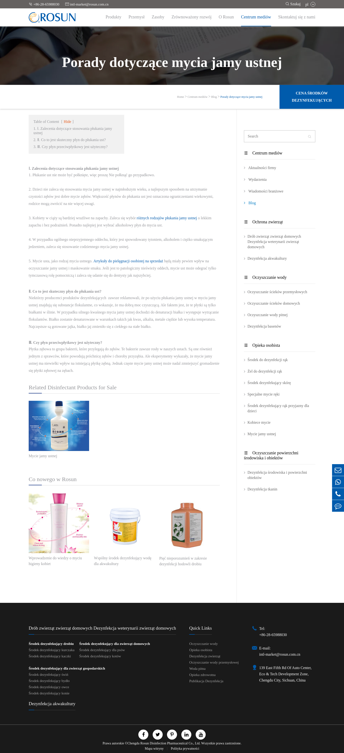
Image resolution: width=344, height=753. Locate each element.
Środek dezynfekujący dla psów (102, 650)
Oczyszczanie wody (265, 277)
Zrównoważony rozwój (191, 17)
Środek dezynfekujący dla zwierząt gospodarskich (67, 668)
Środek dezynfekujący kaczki (50, 656)
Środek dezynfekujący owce (49, 687)
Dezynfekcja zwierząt (204, 656)
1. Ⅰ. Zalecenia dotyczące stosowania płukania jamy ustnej (72, 130)
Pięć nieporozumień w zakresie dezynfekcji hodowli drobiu (183, 561)
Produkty (113, 17)
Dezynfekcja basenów (264, 326)
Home (180, 97)
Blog (214, 97)
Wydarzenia (255, 179)
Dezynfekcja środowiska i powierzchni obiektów (277, 475)
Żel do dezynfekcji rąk (264, 371)
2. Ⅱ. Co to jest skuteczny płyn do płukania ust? (69, 140)
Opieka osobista (262, 345)
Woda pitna (197, 669)
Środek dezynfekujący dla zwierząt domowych (114, 644)
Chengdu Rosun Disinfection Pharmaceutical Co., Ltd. (163, 743)
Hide (67, 122)
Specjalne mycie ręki (263, 394)
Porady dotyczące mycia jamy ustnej (241, 97)
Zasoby (158, 17)
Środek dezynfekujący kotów (100, 656)
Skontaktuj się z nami (296, 17)
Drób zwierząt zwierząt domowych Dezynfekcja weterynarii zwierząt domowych (274, 241)
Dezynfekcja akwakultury (267, 258)
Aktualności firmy (260, 167)
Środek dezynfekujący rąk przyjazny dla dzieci (278, 408)
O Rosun (226, 17)
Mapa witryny (154, 748)
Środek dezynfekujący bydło (49, 681)
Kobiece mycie (258, 422)
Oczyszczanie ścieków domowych (273, 303)
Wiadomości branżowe (263, 191)
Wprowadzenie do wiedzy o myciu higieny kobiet (55, 561)
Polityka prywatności (185, 748)
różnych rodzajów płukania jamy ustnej (167, 218)
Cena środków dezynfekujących (312, 96)
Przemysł (137, 17)
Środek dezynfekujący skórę (269, 383)
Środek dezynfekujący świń (48, 674)
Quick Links (200, 628)
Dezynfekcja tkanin (262, 489)
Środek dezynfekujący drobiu (51, 644)
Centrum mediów (256, 17)
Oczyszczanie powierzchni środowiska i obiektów (271, 455)
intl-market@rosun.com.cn (86, 4)
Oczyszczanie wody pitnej (267, 315)
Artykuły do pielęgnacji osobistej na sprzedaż (128, 261)
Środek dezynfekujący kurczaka (52, 650)
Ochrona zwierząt (263, 222)
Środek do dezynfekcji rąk (267, 360)
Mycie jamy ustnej (43, 456)
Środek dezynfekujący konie (49, 693)
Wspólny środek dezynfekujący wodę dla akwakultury (122, 561)
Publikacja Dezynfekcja (206, 681)
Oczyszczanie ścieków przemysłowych (277, 292)
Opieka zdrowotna (202, 675)
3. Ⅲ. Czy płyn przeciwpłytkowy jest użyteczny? (70, 147)
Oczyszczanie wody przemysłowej (214, 662)
